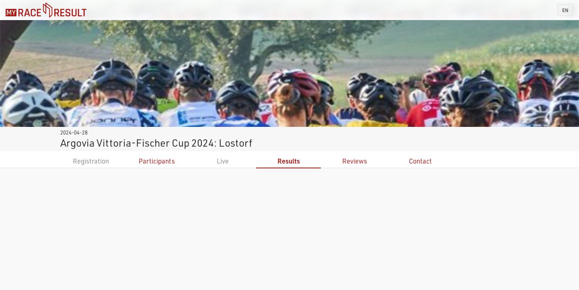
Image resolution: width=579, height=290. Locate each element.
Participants (157, 161)
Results (288, 161)
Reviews (354, 161)
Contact (420, 161)
